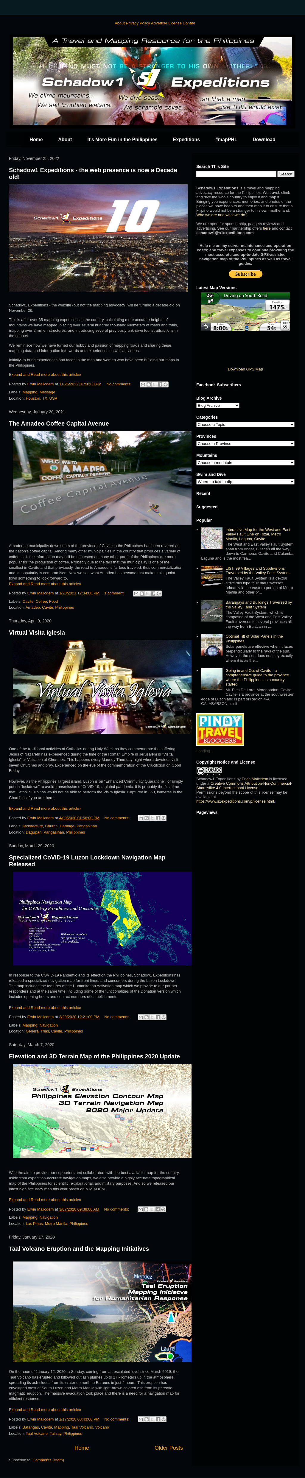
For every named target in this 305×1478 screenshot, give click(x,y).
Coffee (41, 601)
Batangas (31, 1427)
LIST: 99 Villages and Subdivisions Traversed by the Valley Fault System (257, 570)
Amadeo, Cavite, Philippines (50, 607)
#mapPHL (226, 139)
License (175, 23)
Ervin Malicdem (255, 779)
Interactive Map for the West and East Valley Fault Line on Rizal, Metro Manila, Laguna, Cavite (257, 534)
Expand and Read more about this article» (45, 374)
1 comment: (115, 593)
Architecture (32, 826)
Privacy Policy (138, 23)
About (120, 23)
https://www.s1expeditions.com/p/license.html (235, 801)
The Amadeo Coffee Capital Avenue (59, 423)
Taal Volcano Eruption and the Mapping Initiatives (79, 1248)
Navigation (49, 1025)
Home (36, 139)
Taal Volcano (82, 1427)
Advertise (159, 23)
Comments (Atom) (48, 1460)
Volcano (102, 1427)
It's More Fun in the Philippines (122, 139)
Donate (189, 23)
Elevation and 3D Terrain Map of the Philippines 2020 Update (94, 1056)
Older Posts (169, 1448)
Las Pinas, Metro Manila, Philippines (57, 1223)
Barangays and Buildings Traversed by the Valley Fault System (258, 604)
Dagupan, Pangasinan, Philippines (55, 832)
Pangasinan (87, 826)
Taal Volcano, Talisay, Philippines (54, 1433)
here (267, 228)
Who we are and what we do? (221, 215)
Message (47, 392)
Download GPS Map (245, 369)
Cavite (28, 601)
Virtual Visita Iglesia (37, 632)
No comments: (119, 384)
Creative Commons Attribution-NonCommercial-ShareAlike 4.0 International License (244, 785)
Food (53, 601)
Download (264, 139)
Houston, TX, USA (41, 398)
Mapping (30, 392)
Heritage (67, 826)
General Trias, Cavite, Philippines (54, 1031)
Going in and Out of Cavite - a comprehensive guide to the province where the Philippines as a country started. (257, 677)
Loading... (204, 751)
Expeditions (186, 139)
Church (51, 826)
